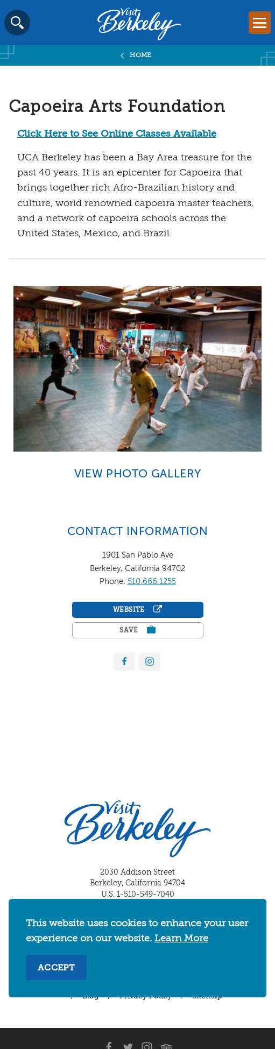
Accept (56, 968)
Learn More (181, 939)
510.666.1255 (152, 582)
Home (141, 55)
